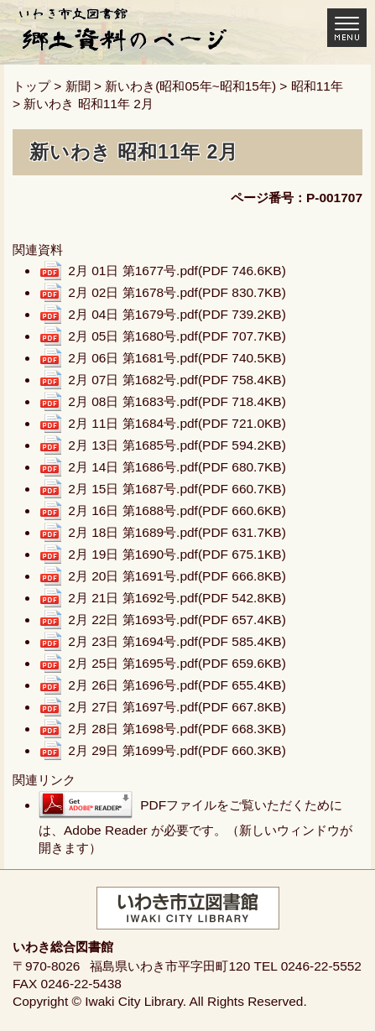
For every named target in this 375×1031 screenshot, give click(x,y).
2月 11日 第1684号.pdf (177, 423)
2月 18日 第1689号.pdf (177, 532)
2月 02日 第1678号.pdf (177, 292)
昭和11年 (317, 86)
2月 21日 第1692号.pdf (177, 598)
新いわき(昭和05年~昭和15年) (190, 86)
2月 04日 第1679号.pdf (177, 314)
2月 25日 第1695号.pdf (177, 663)
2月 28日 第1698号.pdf (177, 728)
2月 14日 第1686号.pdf (177, 467)
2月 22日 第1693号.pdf (177, 619)
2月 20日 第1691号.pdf (177, 576)
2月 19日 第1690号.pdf (177, 554)
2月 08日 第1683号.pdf (177, 401)
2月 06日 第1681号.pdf (177, 358)
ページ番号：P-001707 (296, 197)
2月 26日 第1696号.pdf (177, 685)
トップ (31, 86)
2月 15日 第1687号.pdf (177, 489)
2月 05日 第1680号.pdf (177, 336)
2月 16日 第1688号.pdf (177, 510)
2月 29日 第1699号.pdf (177, 750)
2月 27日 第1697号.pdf (177, 707)
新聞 (78, 86)
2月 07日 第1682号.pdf (177, 379)
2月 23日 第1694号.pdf (177, 641)
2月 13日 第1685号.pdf (177, 445)
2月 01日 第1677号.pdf (177, 270)
